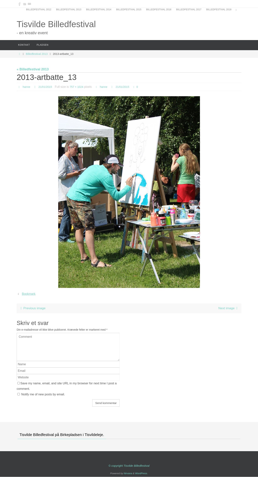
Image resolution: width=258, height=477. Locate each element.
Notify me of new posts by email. (43, 394)
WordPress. (141, 473)
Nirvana (128, 473)
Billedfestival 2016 (158, 9)
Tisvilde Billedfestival (56, 24)
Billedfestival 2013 (68, 9)
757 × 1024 (79, 86)
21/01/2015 (46, 86)
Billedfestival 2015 (128, 9)
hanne (27, 86)
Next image (228, 308)
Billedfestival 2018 (218, 9)
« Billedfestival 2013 (33, 69)
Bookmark (28, 293)
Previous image (33, 308)
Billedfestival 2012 (38, 9)
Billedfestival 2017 (188, 9)
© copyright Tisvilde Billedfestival (129, 465)
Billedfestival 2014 (98, 9)
